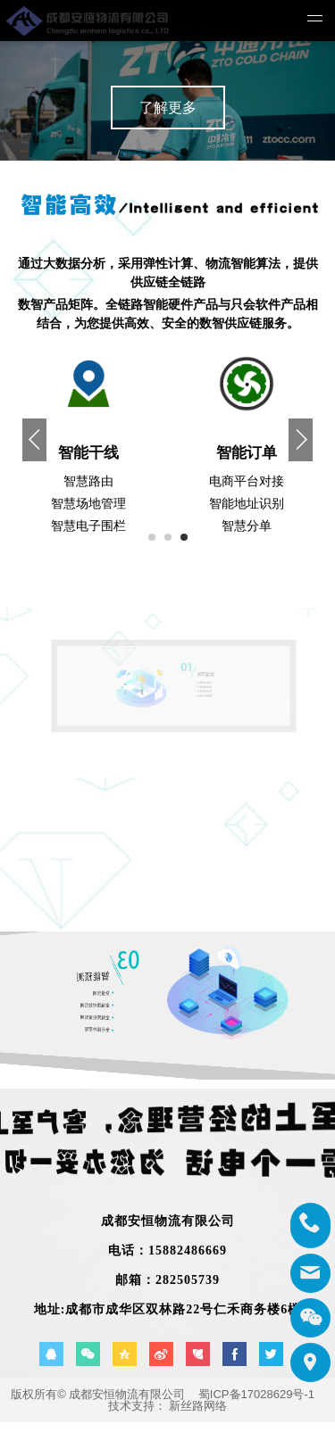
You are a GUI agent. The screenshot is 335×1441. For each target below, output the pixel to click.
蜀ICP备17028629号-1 (256, 1394)
